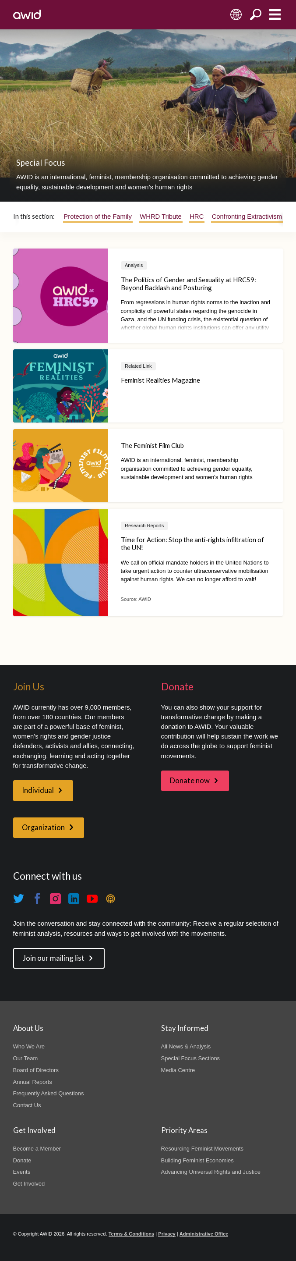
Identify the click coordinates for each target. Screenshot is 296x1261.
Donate (22, 1160)
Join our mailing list (54, 958)
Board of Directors (36, 1070)
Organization (43, 827)
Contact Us (27, 1105)
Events (22, 1172)
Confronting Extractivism (247, 216)
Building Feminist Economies (197, 1160)
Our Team (25, 1058)
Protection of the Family (97, 216)
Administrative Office (204, 1233)
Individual (38, 790)
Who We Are (29, 1046)
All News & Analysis (186, 1046)
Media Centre (178, 1070)
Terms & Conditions (132, 1233)
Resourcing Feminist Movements (202, 1148)
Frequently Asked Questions (48, 1093)
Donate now (190, 780)
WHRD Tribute (160, 216)
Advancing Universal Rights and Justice (211, 1172)
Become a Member (37, 1148)
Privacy (166, 1233)
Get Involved (29, 1183)
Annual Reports (32, 1082)
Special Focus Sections (190, 1058)
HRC (197, 216)
